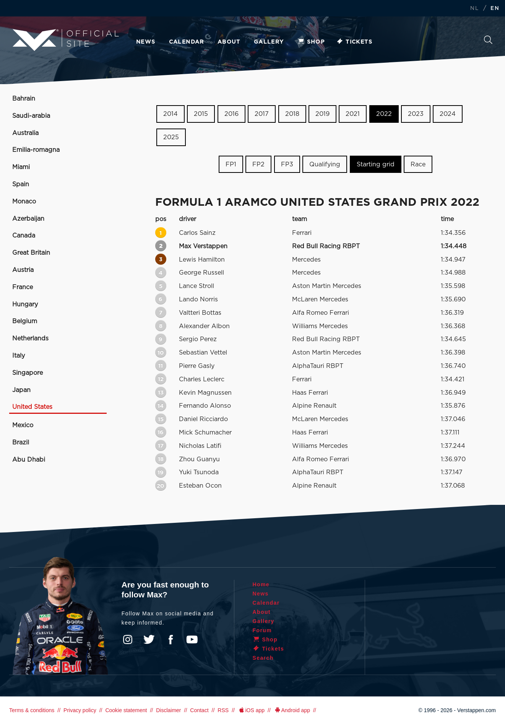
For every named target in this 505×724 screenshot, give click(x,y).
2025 (171, 137)
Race (418, 164)
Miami (21, 167)
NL (474, 8)
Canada (23, 236)
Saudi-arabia (31, 116)
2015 (201, 114)
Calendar (186, 42)
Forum (262, 630)
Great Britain (31, 253)
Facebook (170, 639)
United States (32, 407)
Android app (292, 710)
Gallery (269, 42)
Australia (25, 133)
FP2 (258, 164)
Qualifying (324, 164)
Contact (199, 710)
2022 (384, 114)
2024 (448, 114)
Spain (20, 184)
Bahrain (23, 99)
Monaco (24, 201)
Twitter (149, 639)
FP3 (287, 164)
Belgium (24, 321)
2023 (416, 114)
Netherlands (30, 338)
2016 (231, 114)
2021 (353, 114)
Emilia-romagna (36, 150)
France (22, 287)
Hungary (25, 304)
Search (488, 40)
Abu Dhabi (28, 460)
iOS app (251, 710)
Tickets (354, 42)
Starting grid (376, 164)
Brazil (20, 442)
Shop (311, 42)
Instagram (128, 639)
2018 (292, 114)
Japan (21, 390)
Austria (23, 270)
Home (261, 584)
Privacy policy (79, 710)
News (146, 42)
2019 (322, 114)
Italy (18, 356)
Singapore (27, 373)
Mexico (22, 425)
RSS (223, 710)
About (229, 42)
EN (494, 8)
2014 (170, 114)
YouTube (192, 639)
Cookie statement (126, 710)
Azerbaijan (28, 219)
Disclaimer (168, 710)
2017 (262, 114)
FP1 (231, 164)
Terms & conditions (31, 710)
